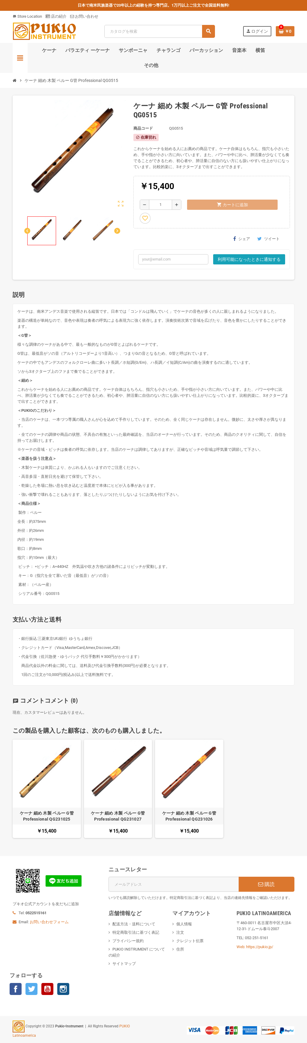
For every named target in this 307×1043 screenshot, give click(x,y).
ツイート (268, 238)
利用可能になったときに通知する (249, 259)
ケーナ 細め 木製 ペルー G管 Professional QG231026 (189, 816)
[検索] (159, 31)
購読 (266, 884)
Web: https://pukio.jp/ (255, 947)
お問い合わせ (84, 16)
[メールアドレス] (174, 884)
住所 (180, 949)
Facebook (16, 989)
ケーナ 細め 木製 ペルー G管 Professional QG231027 (118, 816)
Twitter (31, 989)
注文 (180, 932)
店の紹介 (56, 16)
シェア (241, 238)
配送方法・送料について (133, 924)
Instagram (63, 989)
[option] (46, 789)
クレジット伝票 (190, 941)
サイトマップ (124, 963)
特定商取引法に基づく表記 (135, 932)
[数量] (160, 205)
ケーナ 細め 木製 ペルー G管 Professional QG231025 (47, 816)
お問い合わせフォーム (49, 922)
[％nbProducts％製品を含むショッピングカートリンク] (285, 31)
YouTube (47, 989)
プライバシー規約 (128, 941)
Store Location (27, 16)
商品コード (143, 128)
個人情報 (184, 924)
